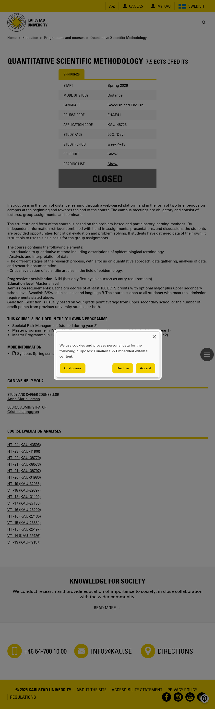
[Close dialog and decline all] (154, 335)
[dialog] (107, 354)
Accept (145, 368)
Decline (123, 368)
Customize (72, 368)
